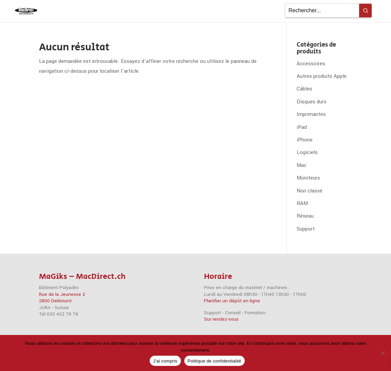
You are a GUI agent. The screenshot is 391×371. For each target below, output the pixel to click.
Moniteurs (308, 178)
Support (306, 229)
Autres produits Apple (322, 76)
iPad (302, 127)
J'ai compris (165, 361)
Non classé (309, 191)
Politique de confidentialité (214, 361)
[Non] (382, 353)
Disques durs (312, 101)
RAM (302, 203)
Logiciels (307, 152)
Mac (301, 165)
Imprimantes (311, 114)
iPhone (305, 140)
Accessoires (311, 63)
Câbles (304, 88)
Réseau (305, 216)
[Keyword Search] (322, 10)
